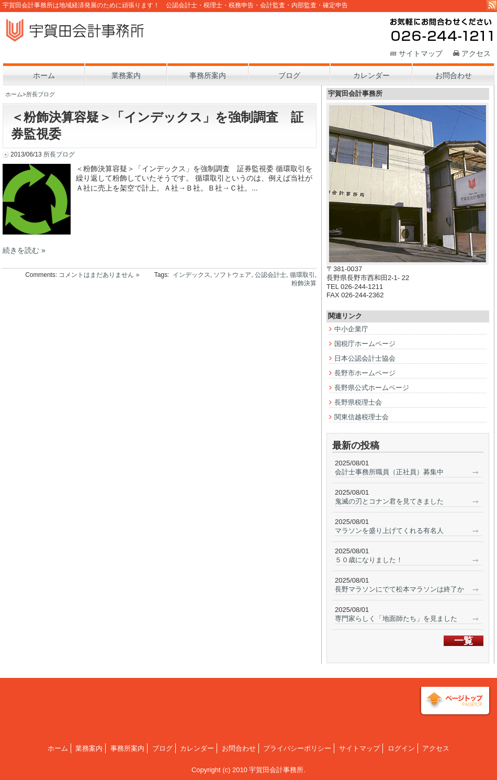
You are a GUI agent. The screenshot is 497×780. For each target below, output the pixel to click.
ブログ (162, 748)
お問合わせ (239, 748)
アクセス (476, 53)
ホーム (13, 94)
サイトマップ (421, 53)
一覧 (463, 641)
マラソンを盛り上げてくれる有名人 (389, 530)
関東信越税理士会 (361, 417)
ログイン (401, 748)
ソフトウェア (232, 274)
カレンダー (197, 748)
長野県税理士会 (358, 402)
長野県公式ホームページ (371, 388)
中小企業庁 (351, 329)
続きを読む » (24, 250)
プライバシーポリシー (297, 748)
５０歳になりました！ (369, 560)
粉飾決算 (304, 283)
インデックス (191, 274)
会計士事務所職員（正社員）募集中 (389, 472)
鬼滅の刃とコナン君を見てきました (389, 501)
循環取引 (302, 274)
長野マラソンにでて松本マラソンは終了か (399, 589)
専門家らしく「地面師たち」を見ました (396, 618)
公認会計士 (270, 274)
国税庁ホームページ (365, 344)
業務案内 (89, 748)
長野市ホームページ (365, 373)
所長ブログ (40, 94)
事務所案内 (127, 748)
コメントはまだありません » (99, 274)
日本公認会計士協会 (365, 358)
